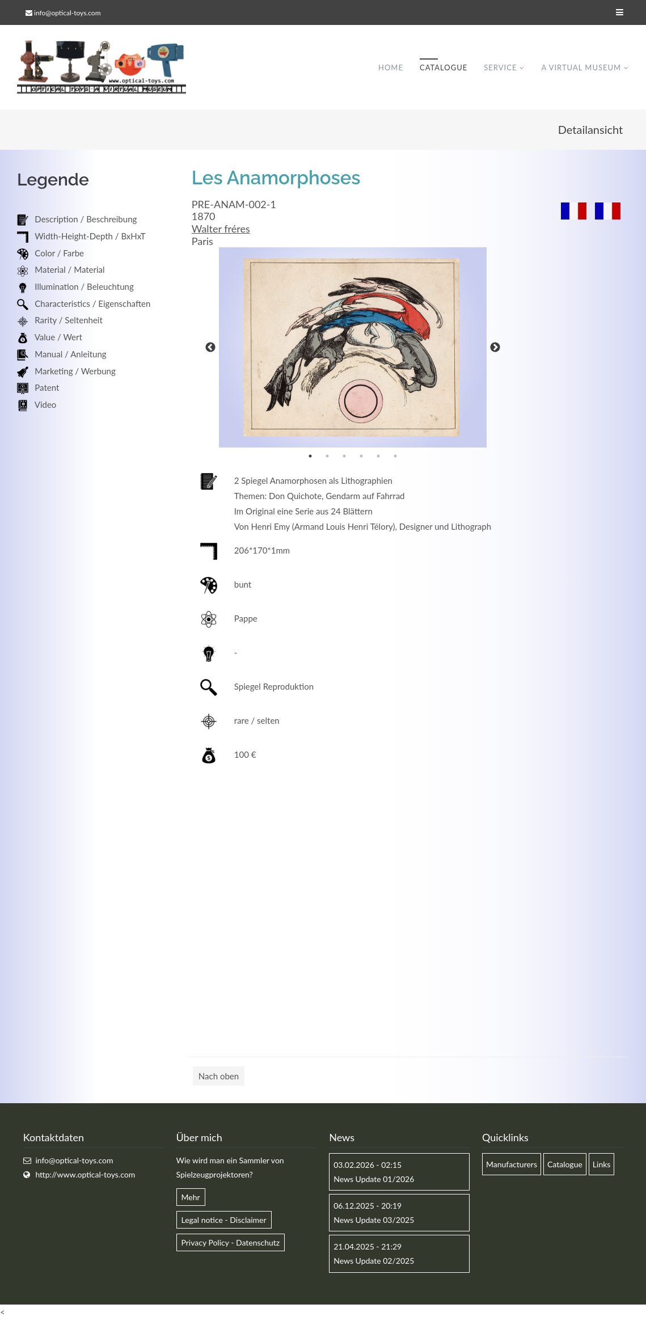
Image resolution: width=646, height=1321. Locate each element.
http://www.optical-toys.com (85, 1175)
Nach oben (219, 1076)
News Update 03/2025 (373, 1220)
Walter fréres (221, 229)
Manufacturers (511, 1165)
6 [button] (395, 456)
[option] (352, 348)
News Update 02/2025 (373, 1261)
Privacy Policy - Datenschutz (230, 1243)
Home (390, 67)
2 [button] (327, 456)
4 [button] (361, 456)
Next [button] (495, 348)
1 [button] (310, 456)
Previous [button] (210, 348)
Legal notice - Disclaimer (224, 1220)
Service (500, 67)
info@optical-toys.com (67, 13)
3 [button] (344, 456)
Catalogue (443, 67)
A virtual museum (581, 67)
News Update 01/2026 (373, 1179)
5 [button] (378, 456)
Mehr (190, 1197)
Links (602, 1165)
